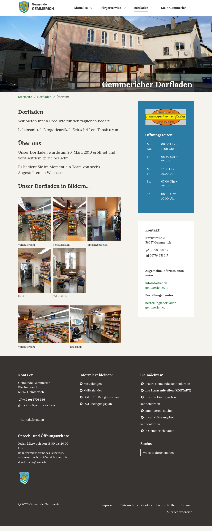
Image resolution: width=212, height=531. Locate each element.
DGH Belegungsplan (97, 409)
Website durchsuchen (158, 458)
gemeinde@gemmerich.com (37, 410)
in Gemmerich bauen (159, 436)
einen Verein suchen (159, 415)
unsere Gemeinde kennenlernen (167, 389)
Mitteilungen (92, 389)
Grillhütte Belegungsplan (101, 402)
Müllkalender (92, 395)
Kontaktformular (32, 425)
